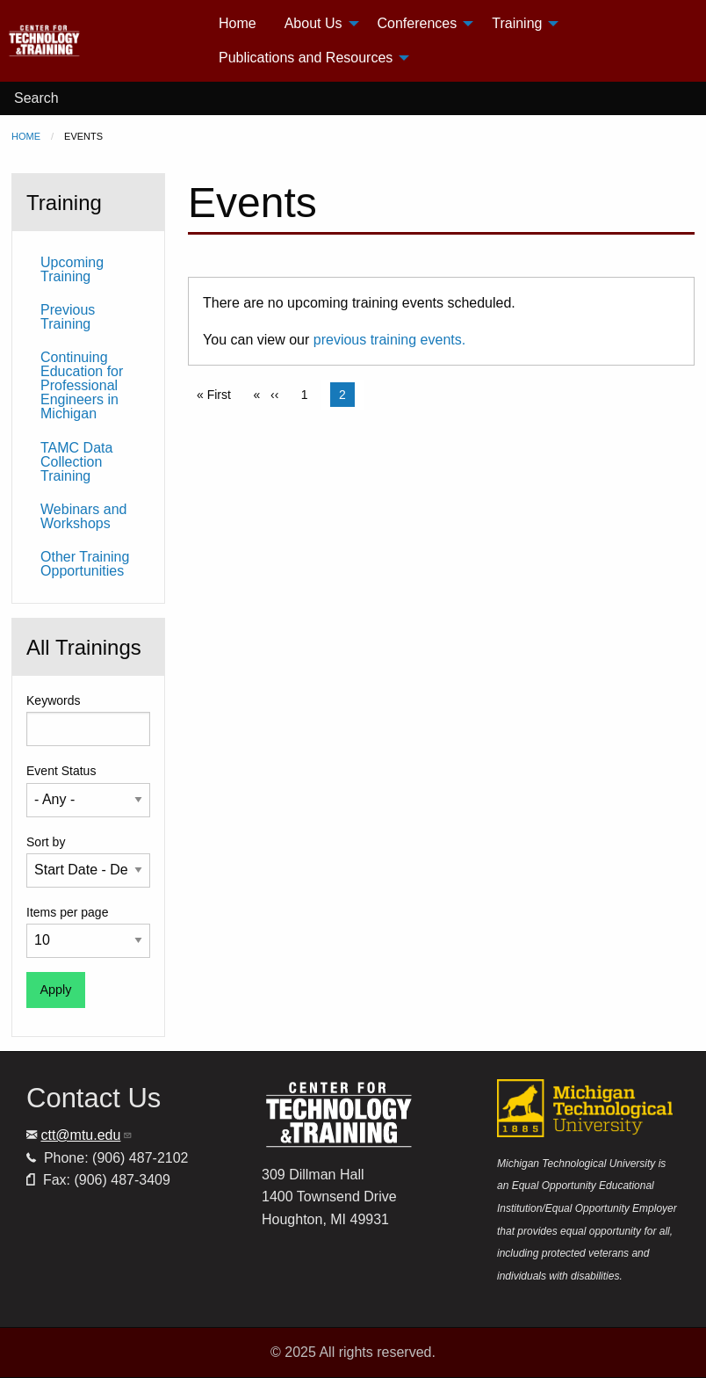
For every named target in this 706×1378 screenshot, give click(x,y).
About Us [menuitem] (313, 23)
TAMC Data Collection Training (76, 461)
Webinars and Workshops (83, 516)
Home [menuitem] (237, 23)
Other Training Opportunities (84, 563)
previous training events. (389, 339)
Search (36, 98)
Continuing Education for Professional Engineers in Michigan (81, 385)
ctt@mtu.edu (86, 1135)
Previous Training (67, 316)
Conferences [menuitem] (417, 23)
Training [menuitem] (517, 23)
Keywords (53, 700)
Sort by (45, 842)
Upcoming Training (72, 269)
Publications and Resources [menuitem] (306, 57)
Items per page (67, 912)
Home (25, 136)
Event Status (61, 771)
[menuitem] (106, 41)
